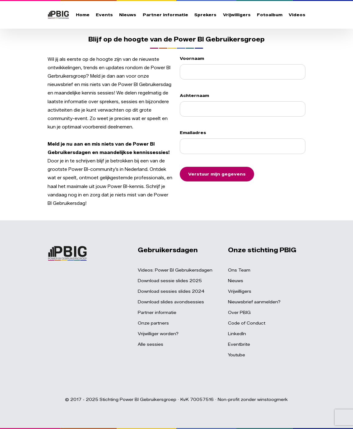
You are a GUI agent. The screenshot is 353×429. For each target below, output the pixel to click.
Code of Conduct (246, 323)
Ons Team (239, 270)
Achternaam (194, 95)
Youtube (236, 354)
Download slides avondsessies (171, 301)
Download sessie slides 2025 (170, 280)
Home (83, 14)
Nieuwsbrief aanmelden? (254, 301)
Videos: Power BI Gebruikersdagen (175, 270)
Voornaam (192, 58)
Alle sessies (150, 344)
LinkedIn (237, 333)
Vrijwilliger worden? (158, 333)
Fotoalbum (269, 14)
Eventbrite (239, 344)
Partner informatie (165, 14)
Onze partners (153, 323)
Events (104, 14)
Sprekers (205, 14)
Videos (297, 14)
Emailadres (193, 132)
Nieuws (127, 14)
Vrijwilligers (237, 14)
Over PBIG (239, 312)
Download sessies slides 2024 (171, 291)
